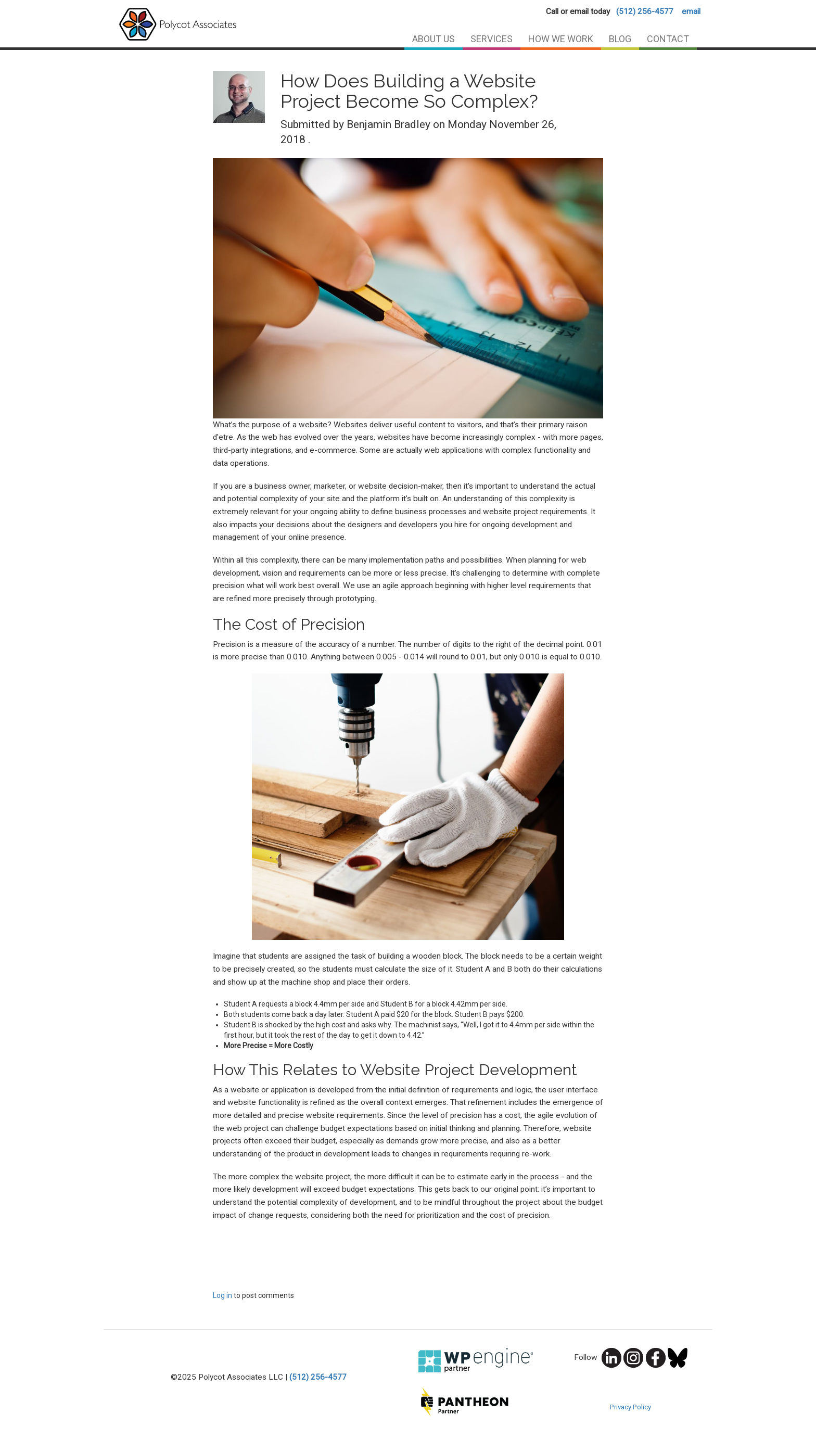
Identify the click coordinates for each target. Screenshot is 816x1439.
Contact (668, 38)
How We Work (560, 38)
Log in (222, 1295)
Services (491, 38)
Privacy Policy (630, 1407)
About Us (433, 38)
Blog (620, 38)
